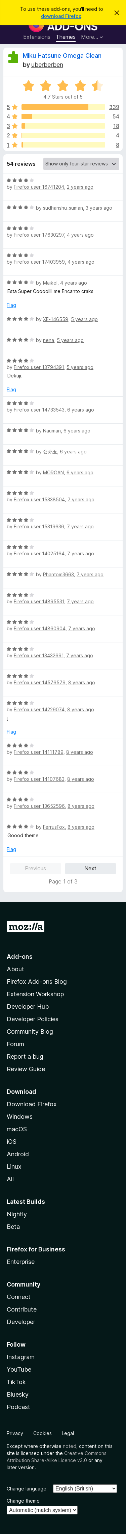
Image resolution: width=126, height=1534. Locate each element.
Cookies (42, 1433)
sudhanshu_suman (63, 208)
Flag (11, 305)
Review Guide (26, 1069)
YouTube (19, 1369)
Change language (26, 1488)
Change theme (23, 1501)
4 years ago (80, 235)
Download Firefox (32, 1104)
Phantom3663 (58, 574)
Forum (15, 1044)
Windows (20, 1116)
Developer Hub (28, 1006)
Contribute (22, 1309)
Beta (13, 1226)
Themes (66, 36)
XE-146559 (55, 319)
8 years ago (81, 682)
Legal (68, 1433)
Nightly (17, 1214)
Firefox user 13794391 (39, 367)
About (15, 969)
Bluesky (18, 1394)
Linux (14, 1166)
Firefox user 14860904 (40, 628)
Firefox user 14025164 (39, 553)
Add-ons (20, 956)
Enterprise (21, 1261)
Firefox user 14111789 (39, 752)
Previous (35, 868)
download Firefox (61, 16)
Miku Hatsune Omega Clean (62, 55)
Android (18, 1154)
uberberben (47, 64)
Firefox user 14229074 (39, 709)
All (10, 1179)
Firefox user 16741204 (39, 187)
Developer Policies (32, 1019)
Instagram (21, 1356)
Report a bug (25, 1056)
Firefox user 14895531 (39, 601)
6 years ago (80, 410)
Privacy (15, 1433)
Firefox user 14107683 (39, 779)
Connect (19, 1296)
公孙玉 (50, 451)
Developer (21, 1321)
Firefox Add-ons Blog (37, 981)
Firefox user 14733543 (39, 410)
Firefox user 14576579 (40, 682)
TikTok (16, 1381)
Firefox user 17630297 (39, 235)
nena (48, 340)
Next (90, 868)
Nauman (52, 430)
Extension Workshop (35, 994)
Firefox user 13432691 (39, 655)
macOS (17, 1129)
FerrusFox (54, 827)
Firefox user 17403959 (39, 262)
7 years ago (81, 499)
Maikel (50, 283)
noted (69, 1446)
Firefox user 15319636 (39, 526)
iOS (11, 1141)
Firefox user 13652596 (39, 806)
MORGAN (53, 472)
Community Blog (30, 1031)
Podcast (18, 1406)
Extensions (36, 36)
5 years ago (84, 319)
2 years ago (80, 187)
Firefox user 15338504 (39, 499)
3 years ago (99, 208)
